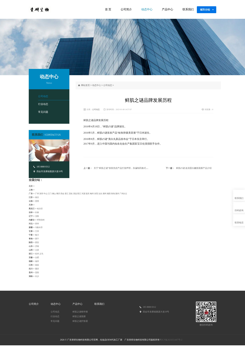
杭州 (37, 254)
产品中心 (167, 9)
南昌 (37, 265)
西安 (37, 242)
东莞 (96, 193)
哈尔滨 (40, 209)
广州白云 (123, 193)
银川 (37, 235)
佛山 (54, 193)
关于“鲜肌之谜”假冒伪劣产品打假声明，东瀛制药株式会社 (122, 168)
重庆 (37, 269)
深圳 (41, 193)
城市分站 (207, 9)
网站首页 (85, 85)
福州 (37, 261)
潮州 (104, 193)
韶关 (88, 193)
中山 (45, 193)
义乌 (41, 254)
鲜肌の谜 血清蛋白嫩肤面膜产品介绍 (194, 168)
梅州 (92, 193)
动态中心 (146, 9)
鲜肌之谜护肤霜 (80, 321)
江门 (50, 193)
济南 (37, 246)
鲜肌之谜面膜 (79, 316)
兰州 (37, 231)
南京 (37, 197)
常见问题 (43, 112)
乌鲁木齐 (39, 227)
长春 (37, 212)
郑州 (37, 224)
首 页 (108, 9)
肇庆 (58, 193)
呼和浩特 (41, 220)
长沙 (37, 276)
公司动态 (43, 96)
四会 (62, 193)
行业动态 (43, 104)
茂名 (71, 193)
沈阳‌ (37, 216)
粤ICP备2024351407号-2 (171, 340)
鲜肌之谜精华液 (80, 312)
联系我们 (188, 9)
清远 (75, 193)
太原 (37, 250)
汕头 (100, 193)
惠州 (117, 193)
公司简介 (126, 9)
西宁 (37, 239)
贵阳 (37, 272)
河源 (83, 193)
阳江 (79, 193)
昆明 (37, 201)
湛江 (66, 193)
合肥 (37, 257)
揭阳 (109, 193)
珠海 (113, 193)
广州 (37, 193)
